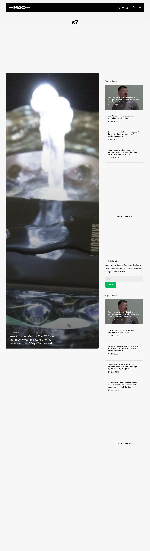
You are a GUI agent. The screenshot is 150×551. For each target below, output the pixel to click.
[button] (140, 7)
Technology (14, 332)
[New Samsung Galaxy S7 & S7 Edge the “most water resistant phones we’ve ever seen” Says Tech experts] (52, 211)
